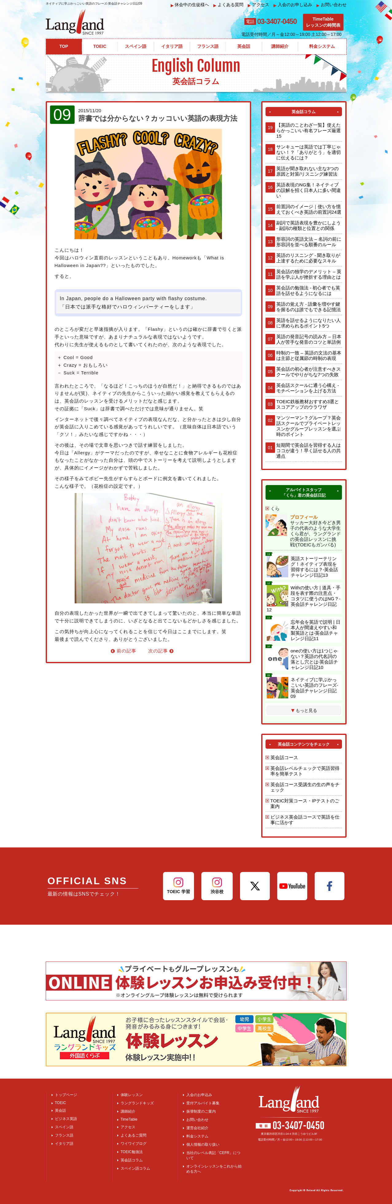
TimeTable (129, 1119)
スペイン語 (64, 1127)
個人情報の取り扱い (202, 1144)
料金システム (197, 1136)
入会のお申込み (199, 1095)
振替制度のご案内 (201, 1111)
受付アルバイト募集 (202, 1103)
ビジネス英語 (66, 1119)
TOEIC (60, 1103)
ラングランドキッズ (137, 1103)
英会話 (60, 1110)
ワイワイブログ (133, 1143)
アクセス (258, 4)
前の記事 (123, 650)
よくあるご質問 (133, 1135)
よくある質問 (228, 4)
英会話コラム (132, 1160)
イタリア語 (64, 1143)
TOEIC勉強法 (132, 1152)
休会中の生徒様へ (190, 4)
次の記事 (161, 650)
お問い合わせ (331, 4)
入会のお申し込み (293, 4)
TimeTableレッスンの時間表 (323, 22)
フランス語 (64, 1135)
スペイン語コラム (135, 1168)
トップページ (66, 1095)
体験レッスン (132, 1095)
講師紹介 (128, 1111)
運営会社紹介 (197, 1128)
